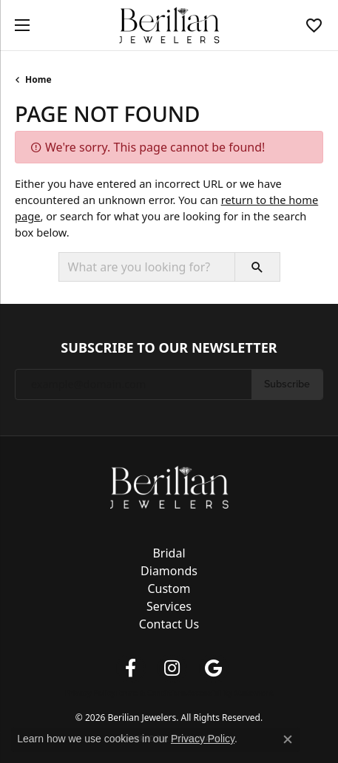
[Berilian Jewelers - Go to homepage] (169, 486)
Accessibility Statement (229, 692)
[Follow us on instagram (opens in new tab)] (172, 668)
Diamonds (169, 571)
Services (169, 606)
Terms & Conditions (151, 692)
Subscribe (287, 384)
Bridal (168, 553)
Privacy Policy (90, 692)
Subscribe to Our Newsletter (169, 348)
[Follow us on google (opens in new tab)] (214, 668)
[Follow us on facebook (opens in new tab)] (131, 668)
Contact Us (169, 624)
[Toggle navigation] (18, 25)
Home (38, 79)
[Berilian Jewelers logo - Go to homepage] (169, 25)
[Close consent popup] (287, 739)
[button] (314, 25)
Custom (168, 588)
